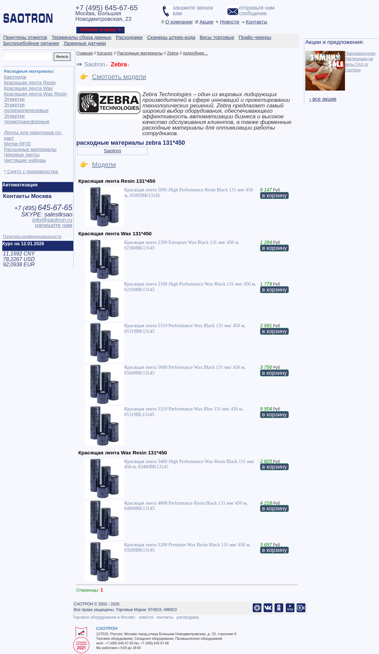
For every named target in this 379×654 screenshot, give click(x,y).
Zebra (172, 53)
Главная (84, 53)
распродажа (187, 617)
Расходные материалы (140, 53)
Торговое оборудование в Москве (103, 617)
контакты (165, 617)
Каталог (105, 53)
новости (146, 617)
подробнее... (195, 53)
